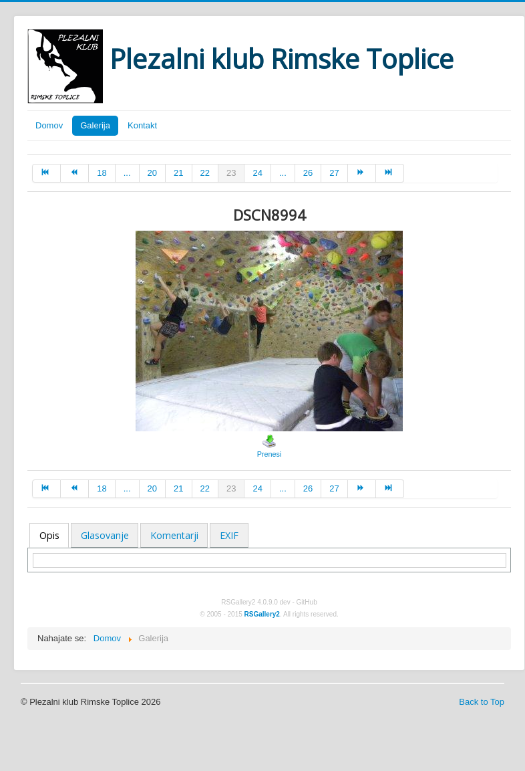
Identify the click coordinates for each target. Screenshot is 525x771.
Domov (49, 125)
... (127, 173)
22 (205, 173)
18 (101, 173)
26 (308, 173)
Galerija (95, 125)
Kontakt (142, 125)
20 (152, 173)
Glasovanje (105, 535)
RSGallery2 (262, 614)
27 (334, 173)
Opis (49, 535)
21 (178, 173)
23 (231, 173)
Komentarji (174, 535)
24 (257, 173)
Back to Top (481, 702)
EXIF (229, 535)
